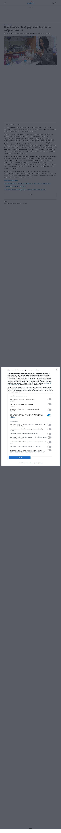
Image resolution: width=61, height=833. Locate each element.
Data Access (30, 463)
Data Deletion (22, 463)
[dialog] (30, 416)
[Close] (56, 370)
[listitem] (30, 396)
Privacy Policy (39, 463)
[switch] (49, 399)
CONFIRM (19, 457)
